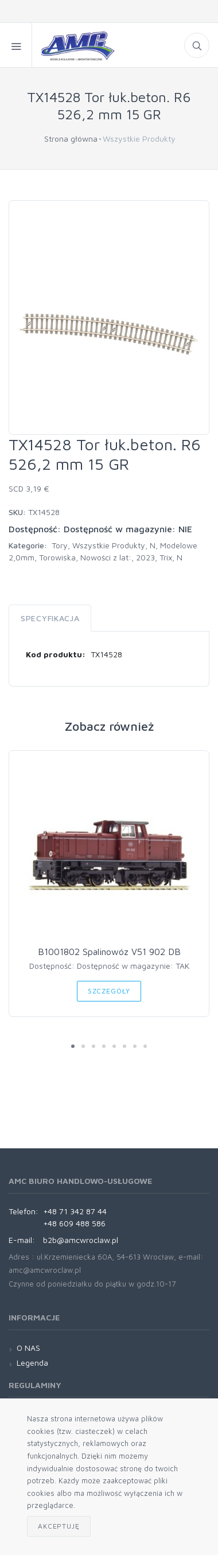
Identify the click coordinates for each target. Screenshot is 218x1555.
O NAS (28, 1348)
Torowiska (57, 557)
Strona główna (71, 138)
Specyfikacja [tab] (50, 618)
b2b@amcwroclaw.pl (80, 1240)
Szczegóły (109, 991)
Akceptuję (59, 1526)
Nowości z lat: (105, 557)
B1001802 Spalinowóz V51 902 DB (109, 951)
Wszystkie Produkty (108, 545)
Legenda (32, 1362)
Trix (165, 557)
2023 (145, 557)
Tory (60, 545)
